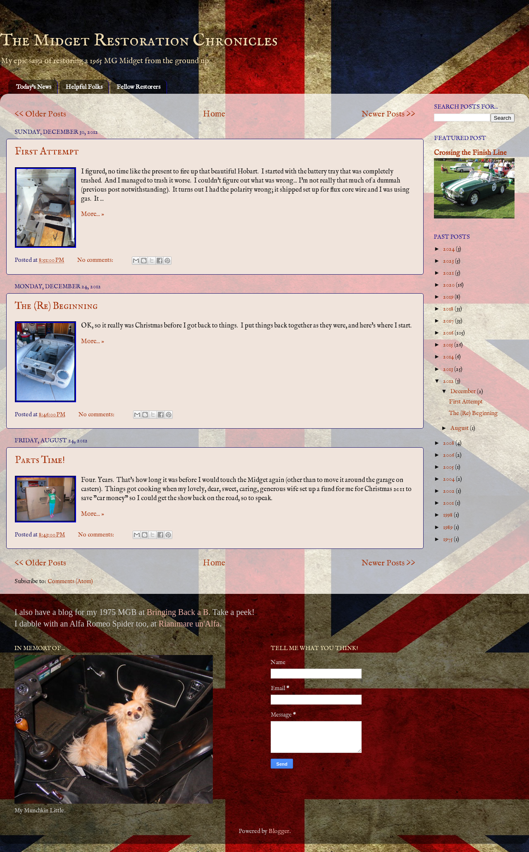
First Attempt (47, 151)
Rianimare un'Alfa (189, 623)
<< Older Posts (40, 114)
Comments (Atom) (70, 581)
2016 (449, 333)
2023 (449, 261)
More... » (92, 214)
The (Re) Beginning (56, 306)
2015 (448, 345)
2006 (449, 455)
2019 (449, 297)
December (463, 391)
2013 (448, 369)
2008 (449, 443)
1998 (448, 515)
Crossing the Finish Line (470, 153)
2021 (449, 273)
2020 (449, 285)
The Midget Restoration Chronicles (139, 41)
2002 (449, 491)
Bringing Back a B (177, 612)
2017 (449, 321)
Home (214, 114)
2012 (449, 381)
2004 (449, 479)
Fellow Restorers (138, 87)
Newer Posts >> (388, 114)
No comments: (95, 260)
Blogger (279, 831)
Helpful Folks (84, 87)
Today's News (33, 87)
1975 (448, 539)
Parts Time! (40, 460)
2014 (449, 357)
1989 (448, 527)
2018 (449, 309)
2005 (449, 467)
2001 (449, 503)
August (460, 428)
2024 (449, 249)
